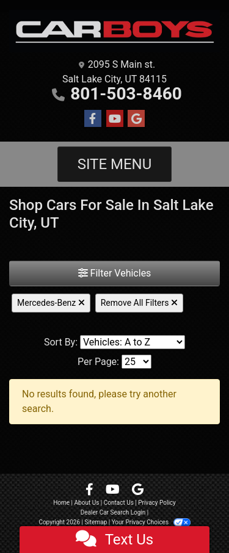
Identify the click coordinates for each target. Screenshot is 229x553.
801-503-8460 (126, 94)
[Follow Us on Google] (136, 119)
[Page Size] (136, 362)
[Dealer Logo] (114, 31)
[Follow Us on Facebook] (92, 119)
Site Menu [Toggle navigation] (115, 164)
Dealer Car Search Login (113, 512)
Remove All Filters (139, 303)
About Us (87, 502)
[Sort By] (132, 342)
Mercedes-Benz (51, 303)
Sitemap (95, 522)
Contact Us (119, 502)
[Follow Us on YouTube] (114, 119)
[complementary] (192, 516)
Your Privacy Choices (151, 522)
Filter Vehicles (114, 273)
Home (61, 502)
